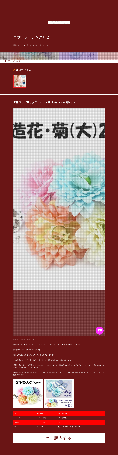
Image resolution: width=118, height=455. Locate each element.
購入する (59, 438)
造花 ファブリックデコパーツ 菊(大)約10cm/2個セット (44, 102)
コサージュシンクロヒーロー (37, 37)
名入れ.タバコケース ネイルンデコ (69, 427)
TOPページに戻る (12, 61)
